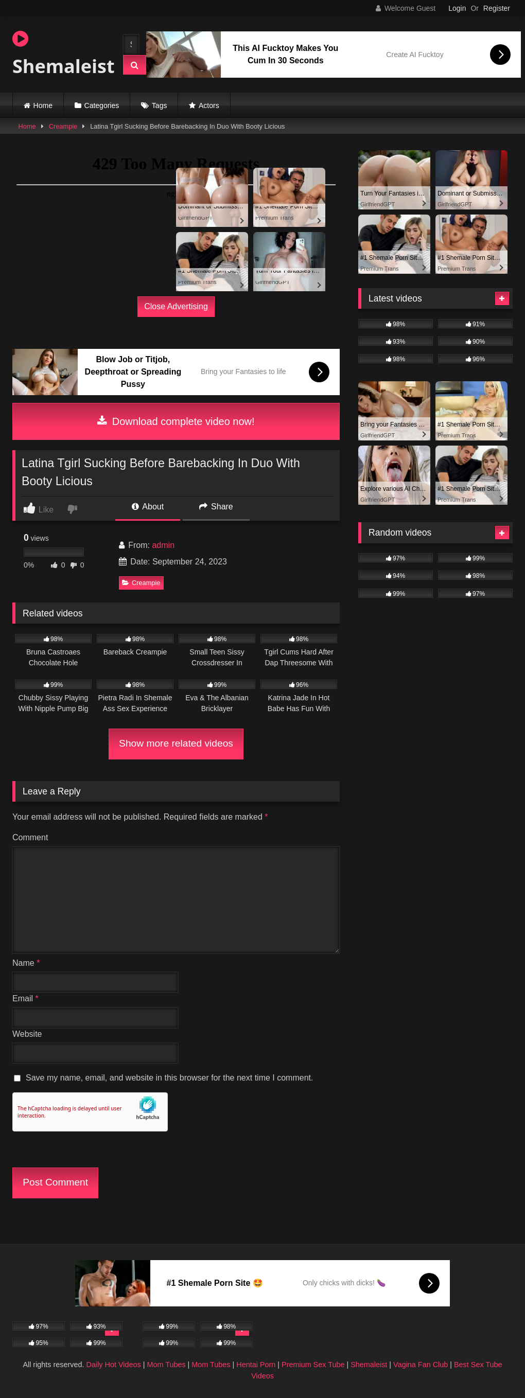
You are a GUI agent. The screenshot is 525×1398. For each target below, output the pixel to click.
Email (25, 998)
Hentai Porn (255, 1364)
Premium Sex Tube (313, 1364)
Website (27, 1034)
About (148, 506)
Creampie (63, 126)
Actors (209, 105)
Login (457, 8)
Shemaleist (58, 54)
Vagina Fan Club (420, 1364)
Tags (159, 105)
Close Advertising (176, 306)
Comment (30, 837)
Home (42, 105)
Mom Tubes (166, 1364)
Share (216, 506)
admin (163, 545)
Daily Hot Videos (113, 1364)
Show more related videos (176, 743)
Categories (101, 105)
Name (26, 963)
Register (496, 8)
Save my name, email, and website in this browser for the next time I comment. (169, 1077)
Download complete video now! (175, 421)
